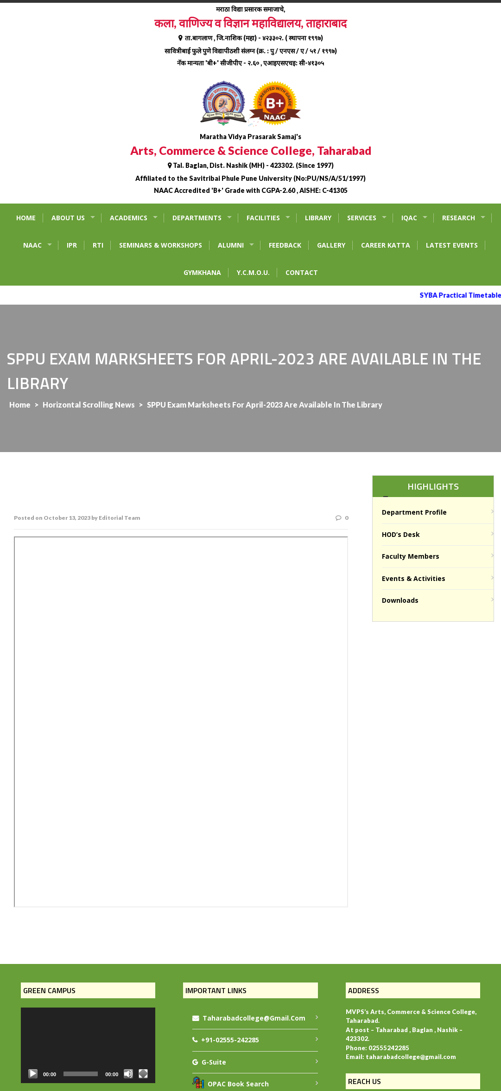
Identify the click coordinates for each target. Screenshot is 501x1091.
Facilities (263, 217)
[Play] (33, 1073)
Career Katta (385, 245)
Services (361, 217)
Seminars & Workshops (160, 245)
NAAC (32, 245)
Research (458, 217)
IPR (72, 245)
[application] (88, 1045)
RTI (98, 245)
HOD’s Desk (401, 534)
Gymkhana (202, 272)
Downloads (400, 600)
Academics (128, 217)
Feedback (285, 245)
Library (318, 217)
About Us (68, 217)
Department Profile (414, 512)
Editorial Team (119, 517)
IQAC (409, 217)
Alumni (231, 245)
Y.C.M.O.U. (253, 272)
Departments (197, 217)
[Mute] (128, 1073)
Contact (301, 272)
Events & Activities (413, 578)
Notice (181, 721)
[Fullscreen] (143, 1073)
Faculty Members (410, 556)
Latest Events (452, 245)
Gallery (331, 245)
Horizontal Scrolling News (89, 404)
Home (26, 217)
